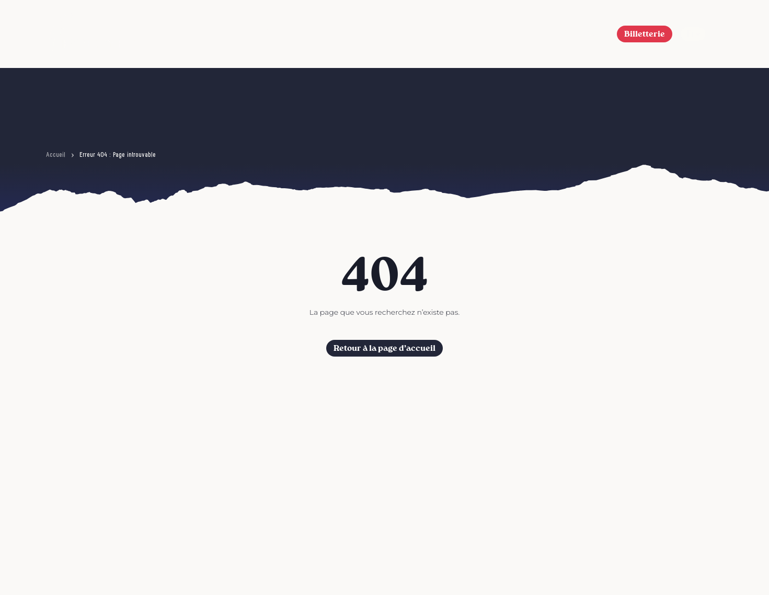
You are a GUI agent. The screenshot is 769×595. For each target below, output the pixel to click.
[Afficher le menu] (719, 34)
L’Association (430, 34)
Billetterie (644, 34)
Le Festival (356, 34)
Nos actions (504, 34)
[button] (591, 34)
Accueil (55, 154)
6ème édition (285, 34)
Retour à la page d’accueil (384, 348)
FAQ (560, 34)
